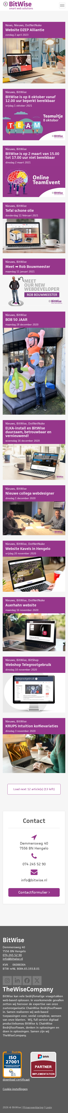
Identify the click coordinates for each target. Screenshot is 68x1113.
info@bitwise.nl (34, 880)
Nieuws (19, 25)
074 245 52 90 (34, 864)
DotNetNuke (33, 25)
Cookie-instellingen (15, 1089)
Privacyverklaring (33, 1107)
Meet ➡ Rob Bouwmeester (34, 282)
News (9, 25)
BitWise (22, 92)
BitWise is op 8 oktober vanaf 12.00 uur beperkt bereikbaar (34, 114)
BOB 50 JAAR (34, 363)
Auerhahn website (34, 624)
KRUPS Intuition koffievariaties (34, 745)
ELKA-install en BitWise (34, 450)
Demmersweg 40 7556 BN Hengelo (34, 846)
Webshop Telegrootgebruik (34, 685)
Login (49, 1107)
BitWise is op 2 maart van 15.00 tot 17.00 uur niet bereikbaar (34, 171)
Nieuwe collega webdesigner (34, 510)
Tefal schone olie (34, 227)
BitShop (33, 660)
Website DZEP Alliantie (34, 52)
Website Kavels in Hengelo (34, 566)
